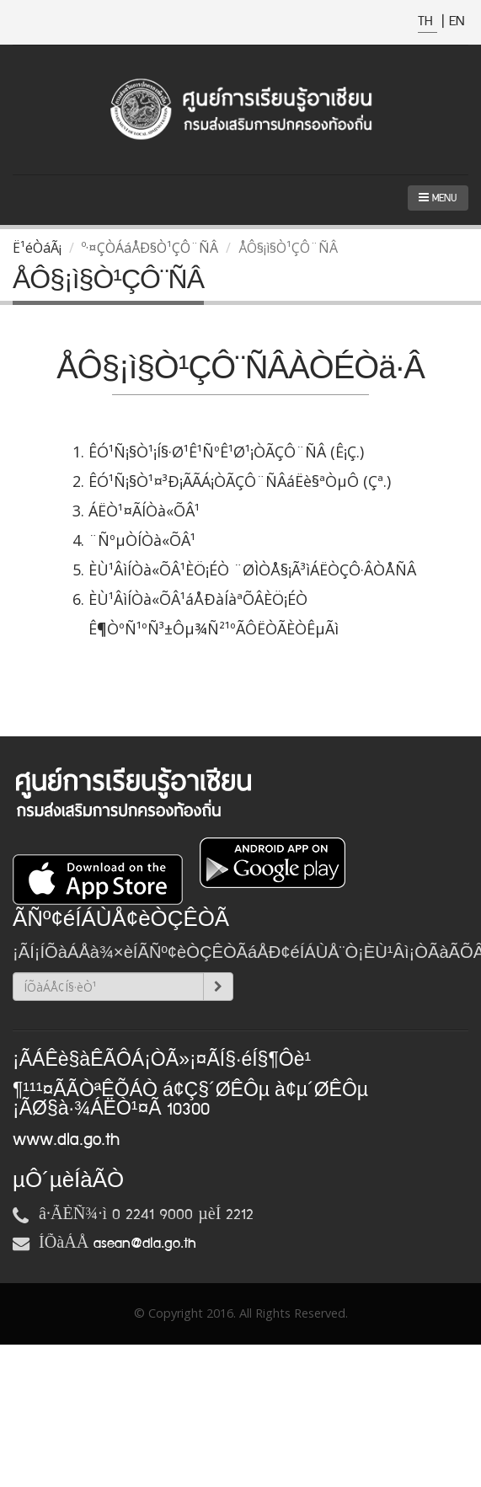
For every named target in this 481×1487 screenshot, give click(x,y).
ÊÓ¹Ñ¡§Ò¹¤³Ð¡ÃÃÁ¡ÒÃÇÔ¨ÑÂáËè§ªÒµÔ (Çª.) (239, 481)
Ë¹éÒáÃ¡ (37, 247)
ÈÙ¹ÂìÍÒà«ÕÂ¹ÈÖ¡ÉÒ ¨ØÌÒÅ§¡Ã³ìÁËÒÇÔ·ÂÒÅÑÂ (252, 569)
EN (456, 21)
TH (427, 21)
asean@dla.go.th (145, 1243)
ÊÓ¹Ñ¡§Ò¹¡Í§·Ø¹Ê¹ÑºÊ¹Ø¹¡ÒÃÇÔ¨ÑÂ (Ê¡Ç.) (226, 451)
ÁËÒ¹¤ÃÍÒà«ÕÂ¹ (144, 510)
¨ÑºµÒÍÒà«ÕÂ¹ (141, 540)
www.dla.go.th (66, 1140)
